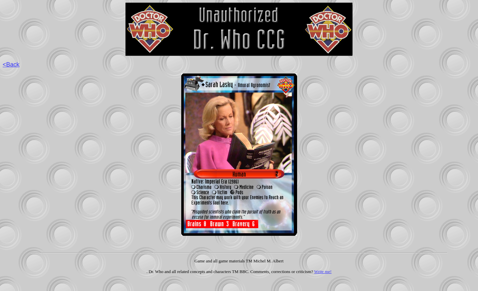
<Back (11, 64)
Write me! (323, 271)
